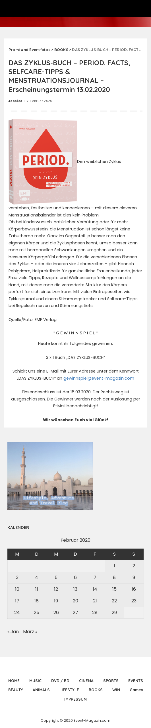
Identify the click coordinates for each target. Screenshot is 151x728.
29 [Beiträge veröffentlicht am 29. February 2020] (114, 612)
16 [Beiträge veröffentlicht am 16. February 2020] (134, 589)
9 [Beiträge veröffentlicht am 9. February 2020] (134, 577)
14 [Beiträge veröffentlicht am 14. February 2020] (95, 589)
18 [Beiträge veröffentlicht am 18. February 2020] (36, 601)
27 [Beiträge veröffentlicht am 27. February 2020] (75, 612)
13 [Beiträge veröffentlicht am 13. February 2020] (75, 589)
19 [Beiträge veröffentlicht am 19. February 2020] (56, 601)
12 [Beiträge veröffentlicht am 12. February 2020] (56, 589)
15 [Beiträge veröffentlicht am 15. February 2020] (114, 589)
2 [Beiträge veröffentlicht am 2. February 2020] (134, 566)
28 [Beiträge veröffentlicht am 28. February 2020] (95, 612)
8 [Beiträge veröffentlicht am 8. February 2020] (114, 577)
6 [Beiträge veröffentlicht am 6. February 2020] (75, 577)
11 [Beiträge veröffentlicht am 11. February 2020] (36, 589)
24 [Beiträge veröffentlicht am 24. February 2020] (17, 612)
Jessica (15, 101)
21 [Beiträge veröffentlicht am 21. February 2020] (95, 601)
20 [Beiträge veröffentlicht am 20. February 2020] (75, 601)
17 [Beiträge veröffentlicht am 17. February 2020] (17, 601)
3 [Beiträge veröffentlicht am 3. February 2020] (17, 577)
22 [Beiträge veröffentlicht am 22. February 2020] (114, 601)
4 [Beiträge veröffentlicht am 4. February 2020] (36, 577)
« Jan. (13, 631)
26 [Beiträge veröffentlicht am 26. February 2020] (56, 612)
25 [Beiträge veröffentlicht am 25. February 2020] (36, 612)
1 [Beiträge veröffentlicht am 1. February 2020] (114, 566)
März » (30, 631)
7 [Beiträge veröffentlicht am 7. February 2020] (95, 577)
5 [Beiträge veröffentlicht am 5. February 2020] (56, 577)
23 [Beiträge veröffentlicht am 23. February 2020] (133, 601)
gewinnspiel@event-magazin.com (98, 378)
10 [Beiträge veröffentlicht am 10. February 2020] (17, 589)
